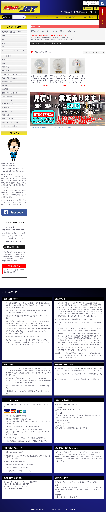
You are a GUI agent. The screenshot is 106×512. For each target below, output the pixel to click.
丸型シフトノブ (57, 43)
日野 (3, 39)
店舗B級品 (5, 107)
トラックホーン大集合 (9, 126)
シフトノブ (45, 43)
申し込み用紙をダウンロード (15, 247)
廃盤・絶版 (6, 115)
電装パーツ (6, 67)
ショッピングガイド (71, 17)
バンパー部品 (6, 56)
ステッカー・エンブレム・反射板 (13, 74)
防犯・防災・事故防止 (9, 78)
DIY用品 (4, 85)
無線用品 (5, 89)
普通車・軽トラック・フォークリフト (13, 51)
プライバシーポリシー (96, 12)
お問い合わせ (88, 17)
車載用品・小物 (7, 82)
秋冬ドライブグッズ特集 (10, 122)
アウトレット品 (7, 100)
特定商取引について (80, 12)
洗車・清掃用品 (7, 96)
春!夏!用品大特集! (8, 118)
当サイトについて (66, 12)
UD (3, 46)
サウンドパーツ (7, 71)
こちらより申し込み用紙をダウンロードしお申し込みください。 (51, 127)
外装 (3, 59)
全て (33, 43)
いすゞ (4, 35)
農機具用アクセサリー (9, 111)
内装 (3, 63)
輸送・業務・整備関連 (9, 93)
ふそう (4, 43)
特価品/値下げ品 (7, 104)
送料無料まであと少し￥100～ (12, 32)
